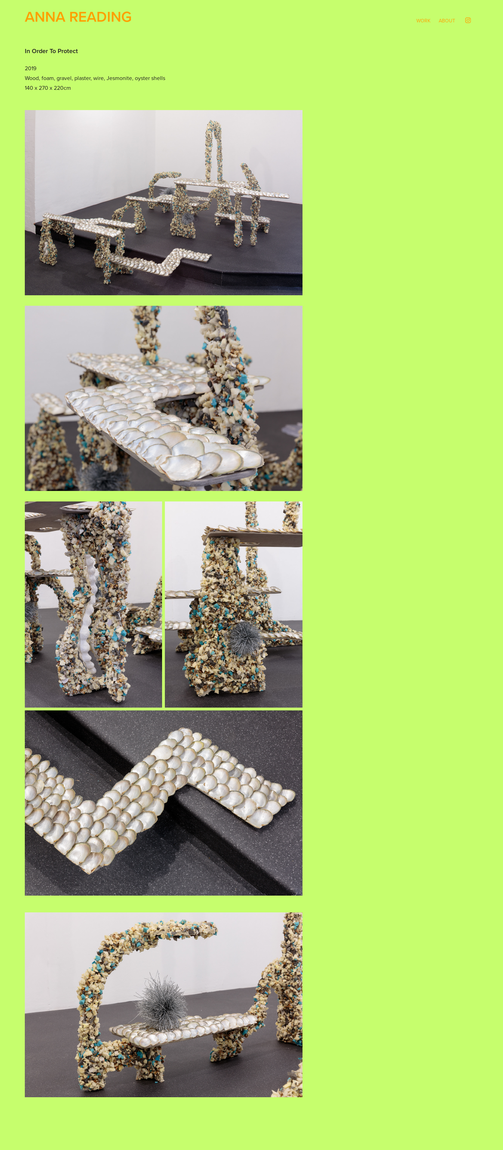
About (447, 20)
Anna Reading (78, 16)
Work (423, 20)
